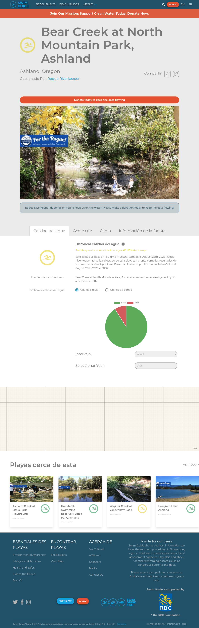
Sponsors (95, 561)
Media (93, 568)
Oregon (51, 71)
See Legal (121, 624)
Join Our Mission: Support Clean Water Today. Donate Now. (99, 13)
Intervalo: (83, 354)
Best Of (17, 580)
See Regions (59, 554)
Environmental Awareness (29, 554)
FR (190, 4)
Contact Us (96, 574)
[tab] (49, 231)
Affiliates (94, 555)
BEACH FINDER (69, 4)
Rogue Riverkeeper (63, 79)
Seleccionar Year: (90, 365)
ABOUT (88, 4)
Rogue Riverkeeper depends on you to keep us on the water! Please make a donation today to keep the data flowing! (99, 207)
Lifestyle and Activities (27, 561)
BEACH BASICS (45, 4)
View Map (57, 561)
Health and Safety (24, 567)
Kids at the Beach (24, 574)
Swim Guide (97, 549)
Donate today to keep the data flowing (99, 99)
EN (183, 4)
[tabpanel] (99, 306)
